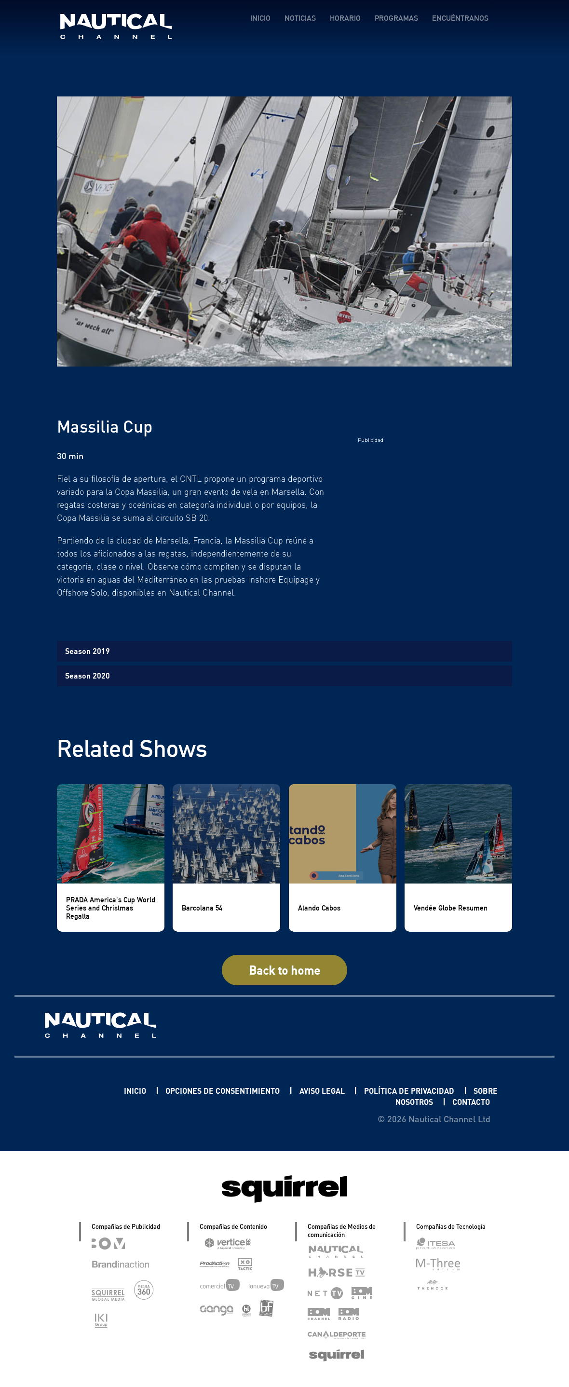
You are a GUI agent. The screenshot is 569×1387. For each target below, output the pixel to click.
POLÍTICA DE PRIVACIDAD (443, 1090)
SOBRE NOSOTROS (388, 1101)
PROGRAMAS (396, 18)
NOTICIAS (299, 18)
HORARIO (344, 18)
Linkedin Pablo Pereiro (65, 1090)
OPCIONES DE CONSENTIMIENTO (237, 1090)
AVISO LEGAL (348, 1090)
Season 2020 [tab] (87, 675)
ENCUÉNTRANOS (460, 18)
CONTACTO (467, 1101)
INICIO (260, 18)
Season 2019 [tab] (87, 651)
